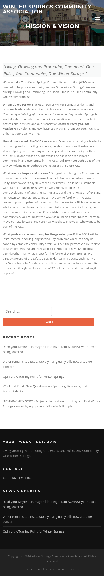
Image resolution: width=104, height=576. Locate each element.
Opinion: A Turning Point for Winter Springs (33, 376)
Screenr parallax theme (40, 569)
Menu (97, 19)
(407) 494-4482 (20, 478)
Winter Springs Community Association (47, 9)
